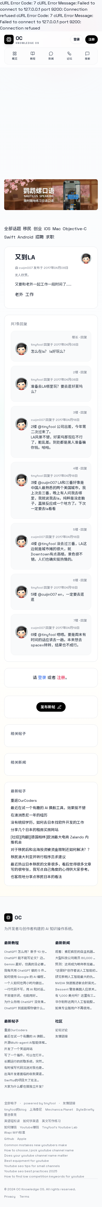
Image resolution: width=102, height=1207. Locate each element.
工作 (29, 294)
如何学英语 (31, 1121)
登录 (76, 39)
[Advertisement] (51, 121)
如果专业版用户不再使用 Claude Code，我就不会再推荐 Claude (76, 1008)
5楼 (34, 594)
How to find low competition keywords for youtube (44, 1176)
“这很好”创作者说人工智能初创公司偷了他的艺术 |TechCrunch (75, 970)
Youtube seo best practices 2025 (30, 1171)
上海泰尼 (36, 1109)
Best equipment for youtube (26, 1161)
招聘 (39, 237)
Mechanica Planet (59, 1109)
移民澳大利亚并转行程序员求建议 (38, 857)
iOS (47, 228)
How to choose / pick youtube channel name (39, 1150)
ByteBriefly (85, 1109)
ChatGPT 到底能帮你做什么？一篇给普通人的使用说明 (25, 1008)
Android (25, 237)
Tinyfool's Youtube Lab (59, 1127)
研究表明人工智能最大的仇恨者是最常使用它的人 (75, 977)
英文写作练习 (51, 1121)
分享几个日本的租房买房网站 (34, 829)
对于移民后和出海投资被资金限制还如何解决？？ (51, 849)
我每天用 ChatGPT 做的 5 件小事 (24, 970)
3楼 (34, 482)
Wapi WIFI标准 (14, 1132)
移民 (27, 228)
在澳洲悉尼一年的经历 (29, 815)
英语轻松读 (12, 1121)
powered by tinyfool (40, 1103)
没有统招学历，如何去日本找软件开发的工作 (47, 822)
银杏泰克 (10, 1115)
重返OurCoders (24, 800)
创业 (37, 228)
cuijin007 (49, 482)
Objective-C (75, 228)
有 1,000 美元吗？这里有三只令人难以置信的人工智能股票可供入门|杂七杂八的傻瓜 (76, 996)
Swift (9, 237)
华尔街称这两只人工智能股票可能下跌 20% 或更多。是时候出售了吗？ (76, 1002)
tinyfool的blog (15, 1109)
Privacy (9, 1196)
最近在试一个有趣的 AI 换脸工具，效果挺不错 (48, 807)
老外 (19, 294)
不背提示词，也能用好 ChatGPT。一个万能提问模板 (24, 996)
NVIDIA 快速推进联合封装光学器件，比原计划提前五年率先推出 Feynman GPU (76, 983)
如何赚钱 (10, 1127)
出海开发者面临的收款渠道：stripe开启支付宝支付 (24, 1074)
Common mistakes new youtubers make (35, 1145)
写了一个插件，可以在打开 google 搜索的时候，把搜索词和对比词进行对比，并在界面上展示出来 (24, 1055)
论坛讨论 (61, 1030)
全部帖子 (10, 1103)
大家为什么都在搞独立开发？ (24, 1086)
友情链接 (61, 1036)
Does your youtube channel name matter (36, 1155)
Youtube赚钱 (29, 1127)
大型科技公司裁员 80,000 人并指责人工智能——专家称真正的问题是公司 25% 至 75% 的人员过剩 (75, 958)
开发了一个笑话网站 (18, 1049)
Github (9, 1139)
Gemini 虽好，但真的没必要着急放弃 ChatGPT (25, 964)
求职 (50, 237)
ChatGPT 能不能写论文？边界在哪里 (25, 958)
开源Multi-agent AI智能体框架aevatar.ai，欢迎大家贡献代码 (24, 1043)
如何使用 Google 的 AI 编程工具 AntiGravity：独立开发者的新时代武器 (25, 977)
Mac (57, 228)
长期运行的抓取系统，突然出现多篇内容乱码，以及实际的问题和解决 (24, 1061)
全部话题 (12, 228)
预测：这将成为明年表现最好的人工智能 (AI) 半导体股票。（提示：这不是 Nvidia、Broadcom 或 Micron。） (76, 964)
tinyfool (49, 426)
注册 (91, 39)
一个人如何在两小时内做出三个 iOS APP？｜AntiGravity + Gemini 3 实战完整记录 (25, 983)
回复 (84, 337)
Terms (24, 1196)
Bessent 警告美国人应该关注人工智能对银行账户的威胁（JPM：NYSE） (76, 989)
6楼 (34, 634)
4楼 (34, 543)
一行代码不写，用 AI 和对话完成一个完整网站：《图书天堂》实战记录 (25, 989)
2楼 (34, 426)
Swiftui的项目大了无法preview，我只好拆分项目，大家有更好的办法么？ (24, 1080)
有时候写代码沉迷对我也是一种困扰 (24, 1068)
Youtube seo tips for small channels (32, 1166)
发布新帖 (51, 707)
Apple (21, 1139)
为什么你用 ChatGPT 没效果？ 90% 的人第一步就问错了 (25, 1002)
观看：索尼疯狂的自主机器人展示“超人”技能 (75, 952)
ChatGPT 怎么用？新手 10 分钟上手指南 (24, 952)
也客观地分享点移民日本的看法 (36, 876)
